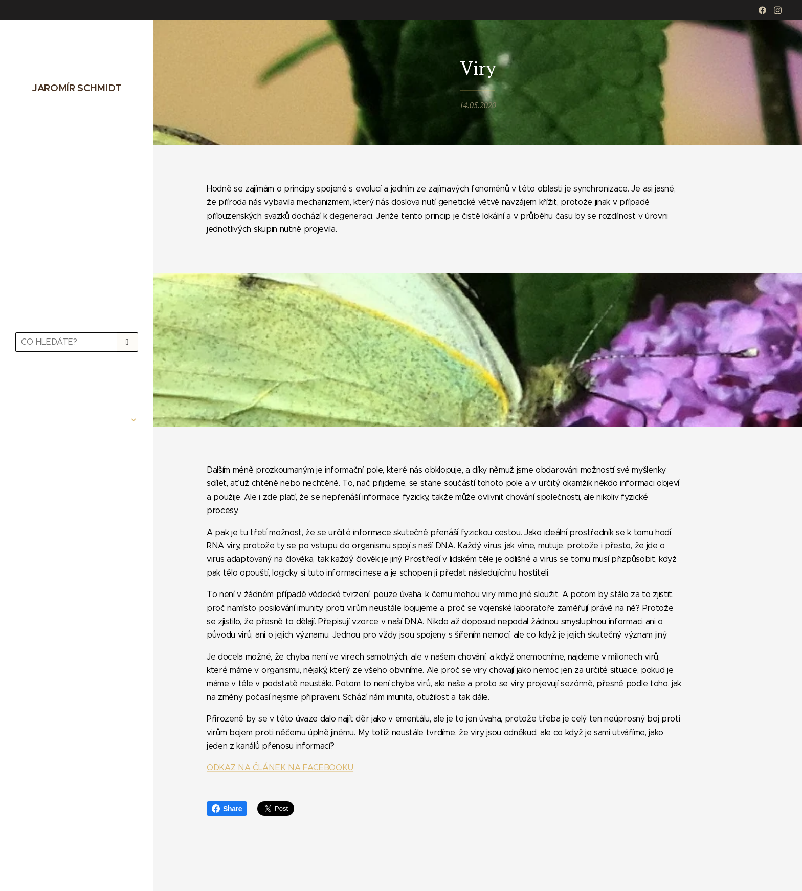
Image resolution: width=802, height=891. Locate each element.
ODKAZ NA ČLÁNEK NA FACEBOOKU (280, 768)
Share (227, 808)
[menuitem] (76, 389)
